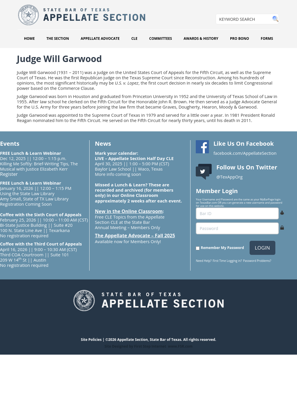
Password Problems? (257, 261)
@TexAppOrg (229, 177)
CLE (134, 38)
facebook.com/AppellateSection (245, 153)
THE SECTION (58, 38)
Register (9, 174)
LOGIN (262, 247)
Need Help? (203, 261)
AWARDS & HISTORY (201, 38)
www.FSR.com (180, 346)
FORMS (267, 38)
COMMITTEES (160, 38)
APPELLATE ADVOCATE (100, 38)
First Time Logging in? (227, 261)
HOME (29, 38)
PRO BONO (239, 38)
